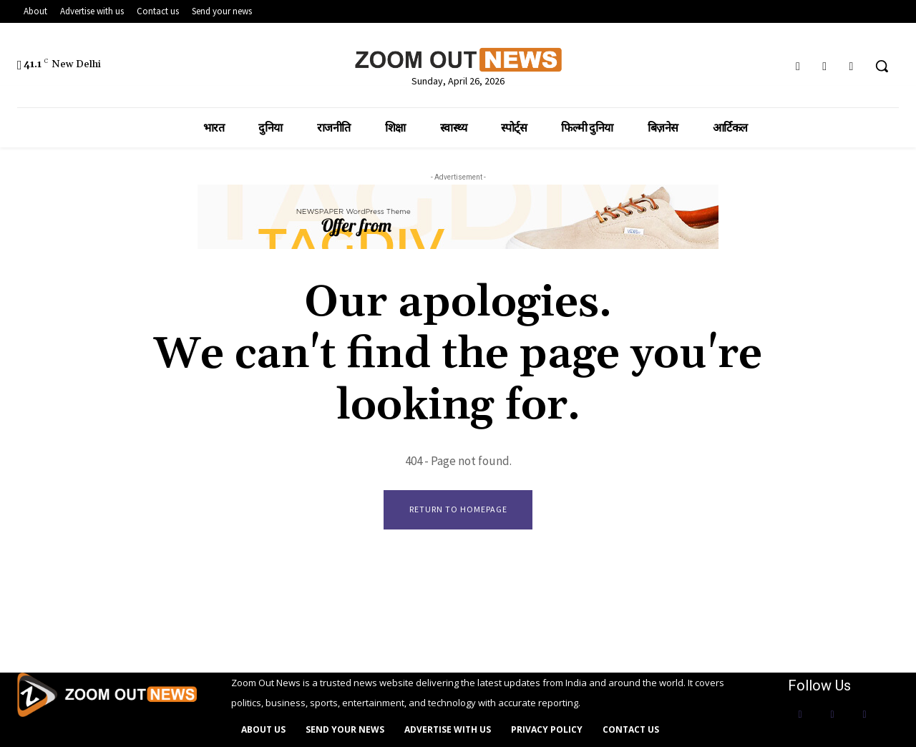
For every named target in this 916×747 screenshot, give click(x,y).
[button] (881, 66)
